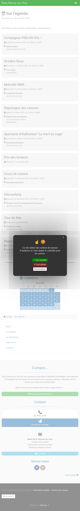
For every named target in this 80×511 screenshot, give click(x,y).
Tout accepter (40, 260)
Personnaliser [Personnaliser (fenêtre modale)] (40, 269)
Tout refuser (40, 264)
